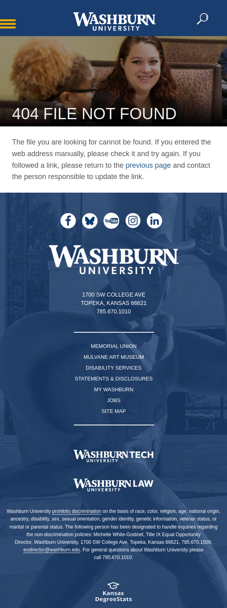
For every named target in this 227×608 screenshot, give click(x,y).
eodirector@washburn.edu (51, 550)
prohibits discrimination (76, 511)
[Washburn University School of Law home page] (113, 485)
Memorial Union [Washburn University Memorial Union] (113, 346)
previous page (148, 165)
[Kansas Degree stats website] (113, 595)
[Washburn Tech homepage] (113, 455)
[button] (203, 19)
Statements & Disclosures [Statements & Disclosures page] (114, 379)
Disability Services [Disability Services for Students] (114, 368)
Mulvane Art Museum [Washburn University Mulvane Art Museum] (113, 357)
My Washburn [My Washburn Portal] (113, 389)
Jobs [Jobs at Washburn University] (114, 400)
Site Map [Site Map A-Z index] (113, 411)
